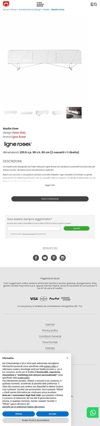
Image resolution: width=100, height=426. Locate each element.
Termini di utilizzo (29, 234)
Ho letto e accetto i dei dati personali (26, 234)
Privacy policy (50, 330)
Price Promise (50, 342)
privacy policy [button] (50, 366)
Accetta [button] (52, 414)
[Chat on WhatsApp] (93, 412)
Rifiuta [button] (18, 414)
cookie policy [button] (23, 378)
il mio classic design (40, 4)
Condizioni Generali (50, 336)
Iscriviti (76, 228)
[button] (67, 358)
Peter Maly (19, 132)
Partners (50, 348)
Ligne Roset (18, 137)
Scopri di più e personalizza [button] (35, 420)
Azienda (50, 324)
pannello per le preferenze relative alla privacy (23, 407)
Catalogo (94, 4)
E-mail (33, 228)
